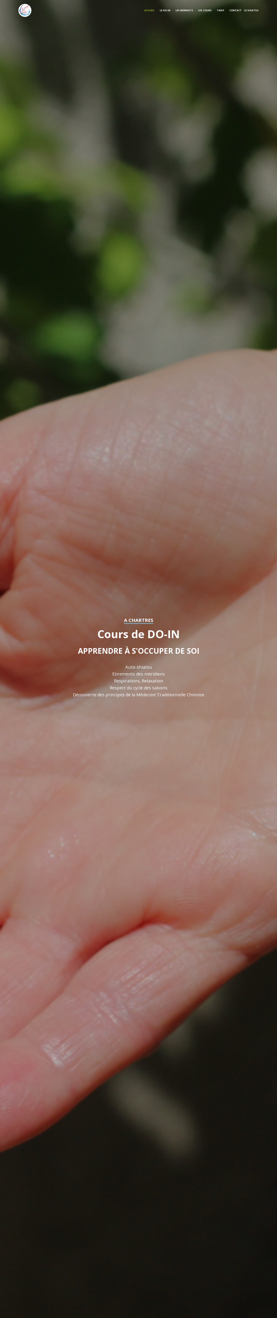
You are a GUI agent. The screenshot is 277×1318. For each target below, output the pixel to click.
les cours (205, 10)
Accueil (149, 10)
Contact (235, 10)
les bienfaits (184, 10)
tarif (220, 10)
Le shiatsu (251, 10)
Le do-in (165, 10)
